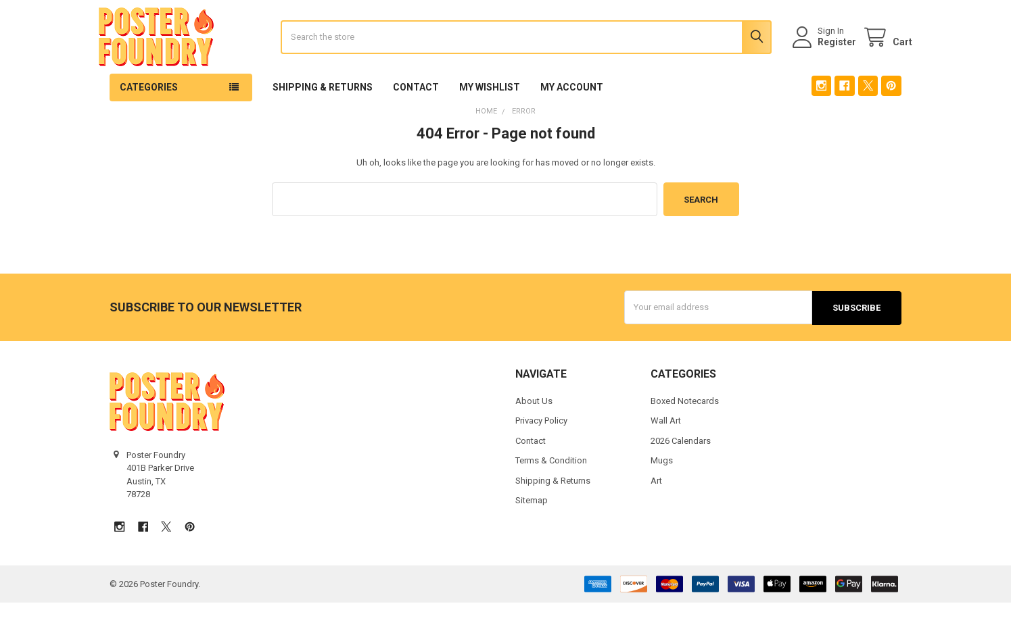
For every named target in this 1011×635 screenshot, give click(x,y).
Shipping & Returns (323, 121)
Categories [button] (149, 121)
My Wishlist (489, 121)
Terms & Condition (551, 493)
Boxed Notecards (685, 433)
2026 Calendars (681, 473)
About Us (533, 433)
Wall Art (666, 453)
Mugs (662, 493)
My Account (571, 121)
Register (826, 58)
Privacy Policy (541, 453)
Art (656, 513)
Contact (416, 121)
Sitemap (531, 533)
